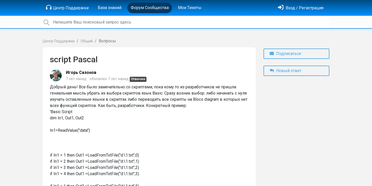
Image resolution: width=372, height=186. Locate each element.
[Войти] (301, 8)
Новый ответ (285, 70)
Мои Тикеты (190, 7)
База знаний (109, 7)
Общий (87, 41)
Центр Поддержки (67, 7)
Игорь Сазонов (81, 72)
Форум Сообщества (150, 7)
